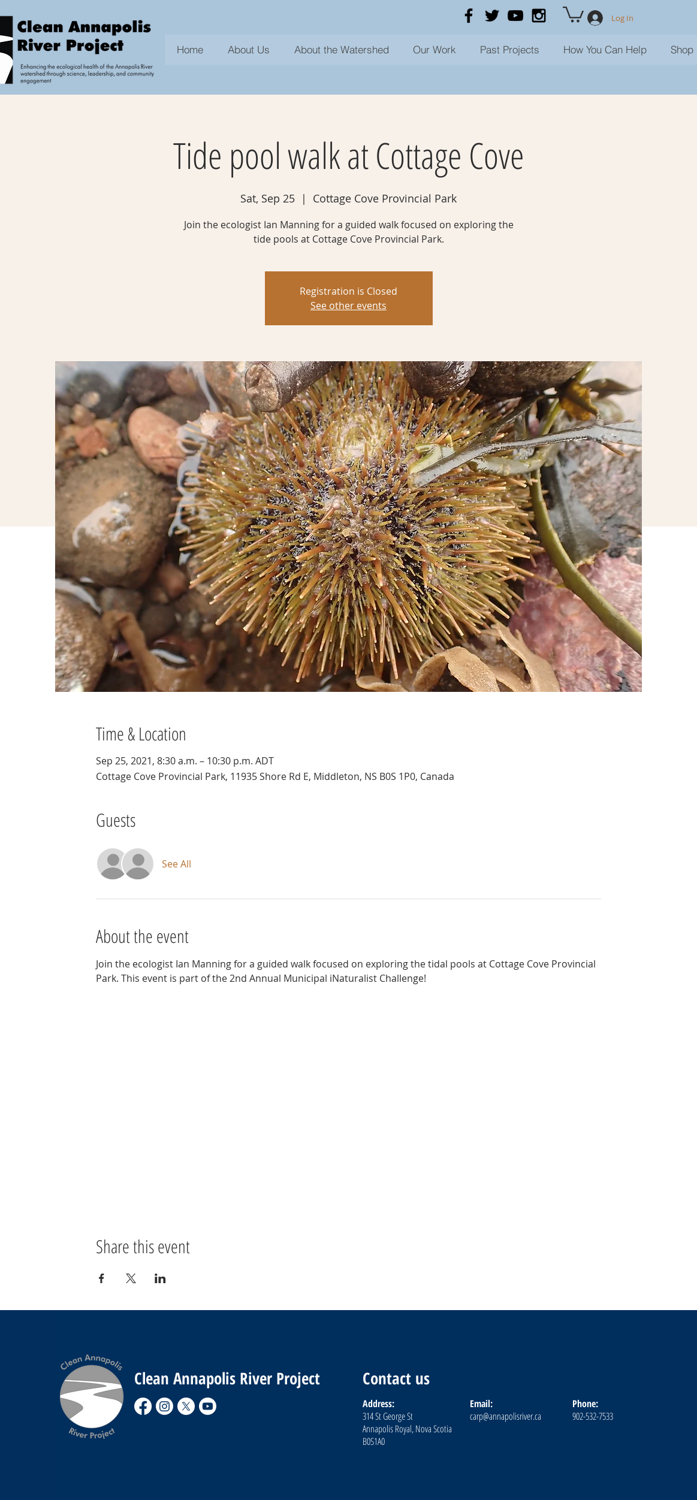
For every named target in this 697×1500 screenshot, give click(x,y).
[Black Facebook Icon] (468, 15)
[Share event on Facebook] (101, 1278)
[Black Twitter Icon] (492, 15)
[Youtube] (207, 1406)
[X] (186, 1406)
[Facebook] (143, 1406)
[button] (509, 50)
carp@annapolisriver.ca (505, 1416)
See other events (348, 305)
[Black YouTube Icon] (515, 15)
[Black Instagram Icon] (538, 15)
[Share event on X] (131, 1278)
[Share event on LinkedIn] (160, 1278)
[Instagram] (164, 1406)
